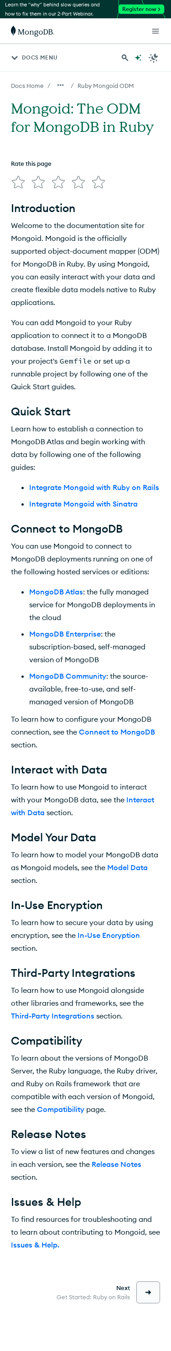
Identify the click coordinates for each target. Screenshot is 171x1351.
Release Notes (116, 1164)
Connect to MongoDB (117, 731)
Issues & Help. (35, 1244)
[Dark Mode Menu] (153, 57)
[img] (18, 182)
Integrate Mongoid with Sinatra (83, 503)
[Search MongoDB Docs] (125, 57)
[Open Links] (155, 31)
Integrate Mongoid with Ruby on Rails (94, 487)
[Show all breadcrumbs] (60, 85)
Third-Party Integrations (52, 1015)
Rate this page (31, 163)
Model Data (127, 867)
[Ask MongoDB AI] (138, 57)
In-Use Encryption (109, 935)
